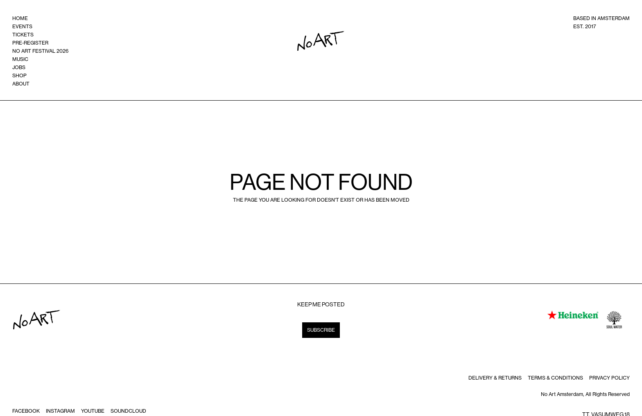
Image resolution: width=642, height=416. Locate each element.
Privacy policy (609, 378)
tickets (23, 34)
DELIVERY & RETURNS (495, 378)
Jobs (18, 67)
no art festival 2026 (40, 51)
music (20, 59)
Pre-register (30, 43)
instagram (60, 411)
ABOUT (20, 84)
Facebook (26, 411)
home (20, 18)
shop (19, 75)
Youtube (92, 411)
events (22, 26)
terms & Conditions (555, 378)
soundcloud (128, 411)
